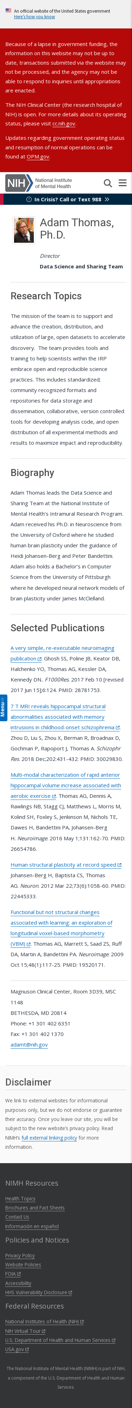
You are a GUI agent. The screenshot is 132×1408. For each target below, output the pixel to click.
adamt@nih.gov (29, 1044)
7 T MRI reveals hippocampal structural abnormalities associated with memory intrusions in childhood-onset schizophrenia (65, 717)
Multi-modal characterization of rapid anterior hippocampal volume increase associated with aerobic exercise (66, 785)
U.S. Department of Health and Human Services (60, 1340)
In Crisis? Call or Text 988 (67, 199)
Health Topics (20, 1198)
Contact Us (17, 1216)
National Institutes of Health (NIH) (44, 1321)
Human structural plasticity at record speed (66, 864)
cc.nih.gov (63, 123)
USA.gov (17, 1349)
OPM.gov (38, 156)
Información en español (32, 1226)
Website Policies (23, 1264)
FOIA (13, 1273)
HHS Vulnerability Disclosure (38, 1292)
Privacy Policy (20, 1255)
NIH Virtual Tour (25, 1331)
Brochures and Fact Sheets (35, 1207)
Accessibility (18, 1283)
